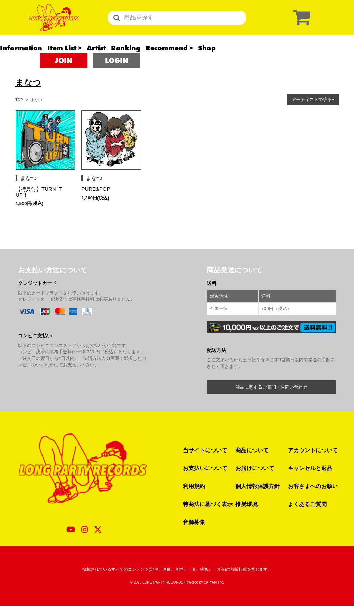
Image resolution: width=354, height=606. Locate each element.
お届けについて (254, 468)
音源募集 (194, 522)
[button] (313, 99)
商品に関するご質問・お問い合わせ (271, 387)
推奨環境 (246, 504)
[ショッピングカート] (300, 23)
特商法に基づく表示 (208, 504)
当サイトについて (205, 450)
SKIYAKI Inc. (214, 582)
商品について (252, 450)
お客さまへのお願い (313, 486)
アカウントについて (313, 450)
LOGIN (116, 72)
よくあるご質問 (307, 504)
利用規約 (194, 486)
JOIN (63, 72)
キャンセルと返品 (310, 468)
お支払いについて (205, 468)
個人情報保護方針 (257, 486)
